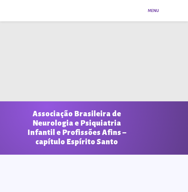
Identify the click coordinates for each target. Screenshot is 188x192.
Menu (153, 11)
